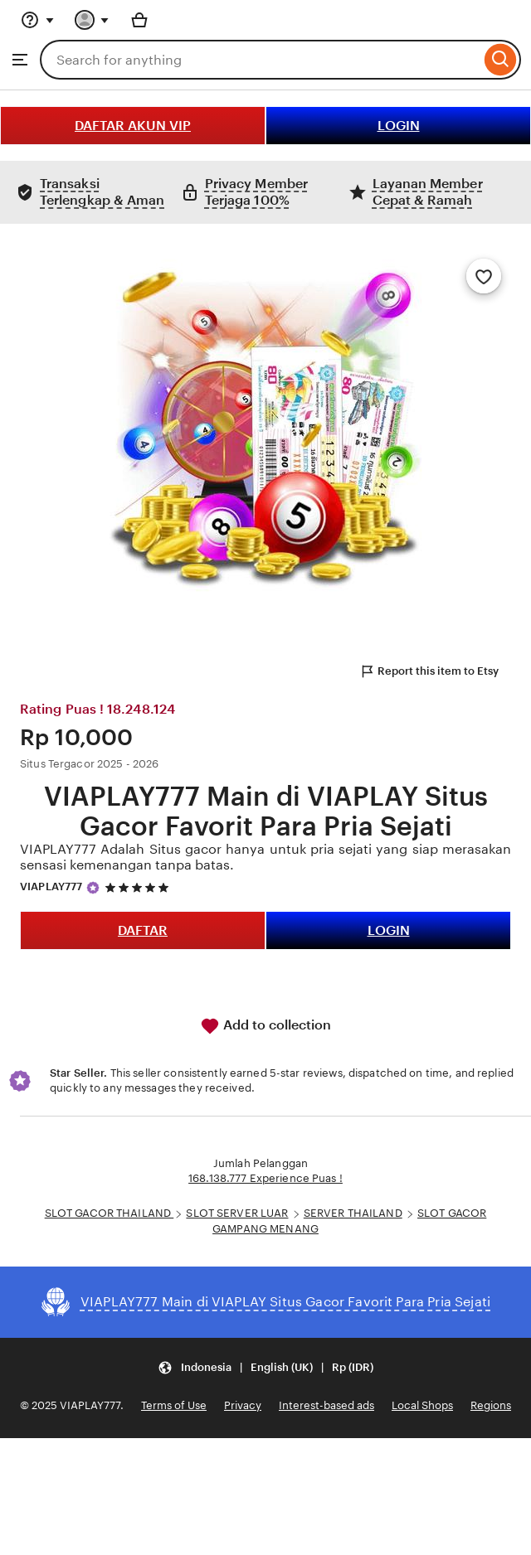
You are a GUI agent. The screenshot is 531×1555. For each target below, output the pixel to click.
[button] (265, 1368)
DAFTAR (143, 930)
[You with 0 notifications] (92, 20)
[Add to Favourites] (483, 276)
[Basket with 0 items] (139, 20)
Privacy (242, 1405)
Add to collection (265, 1026)
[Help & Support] (37, 20)
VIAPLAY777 (51, 886)
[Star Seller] (92, 887)
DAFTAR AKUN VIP (133, 125)
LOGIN (399, 125)
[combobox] (260, 60)
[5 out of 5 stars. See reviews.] (139, 887)
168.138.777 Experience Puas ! (265, 1178)
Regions (490, 1405)
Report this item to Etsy (429, 671)
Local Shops (422, 1405)
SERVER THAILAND (353, 1213)
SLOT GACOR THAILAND (109, 1213)
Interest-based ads (326, 1405)
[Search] (500, 60)
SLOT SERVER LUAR (237, 1213)
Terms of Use (174, 1405)
